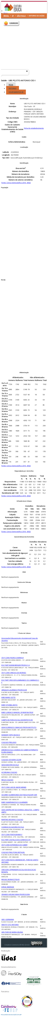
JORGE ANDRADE (7, 887)
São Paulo (21, 16)
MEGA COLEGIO (7, 780)
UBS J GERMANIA (7, 919)
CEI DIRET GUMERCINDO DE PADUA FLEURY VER (19, 795)
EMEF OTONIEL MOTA (9, 705)
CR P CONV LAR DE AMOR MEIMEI (13, 787)
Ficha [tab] (11, 85)
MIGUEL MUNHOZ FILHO (10, 879)
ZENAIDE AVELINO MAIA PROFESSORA (15, 894)
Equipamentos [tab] (16, 92)
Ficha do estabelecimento (34, 128)
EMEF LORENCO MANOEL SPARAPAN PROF (17, 712)
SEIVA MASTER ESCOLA (10, 765)
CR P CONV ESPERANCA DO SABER (14, 845)
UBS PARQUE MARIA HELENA (12, 932)
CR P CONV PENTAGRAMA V (11, 834)
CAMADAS (13, 23)
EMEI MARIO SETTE (8, 697)
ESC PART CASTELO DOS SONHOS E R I (16, 840)
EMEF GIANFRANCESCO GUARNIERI (14, 802)
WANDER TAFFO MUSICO (10, 735)
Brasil (6, 16)
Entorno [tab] (12, 88)
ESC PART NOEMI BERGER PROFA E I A (15, 665)
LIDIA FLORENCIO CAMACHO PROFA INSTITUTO (18, 727)
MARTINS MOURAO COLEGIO (12, 819)
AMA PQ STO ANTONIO (10, 924)
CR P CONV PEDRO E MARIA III (12, 658)
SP (13, 16)
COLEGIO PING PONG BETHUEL (13, 852)
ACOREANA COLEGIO (9, 772)
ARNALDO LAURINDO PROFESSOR (14, 690)
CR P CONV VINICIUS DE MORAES (13, 672)
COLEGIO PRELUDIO (8, 742)
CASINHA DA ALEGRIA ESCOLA (12, 827)
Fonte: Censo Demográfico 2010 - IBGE (16, 182)
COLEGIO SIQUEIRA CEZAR (11, 759)
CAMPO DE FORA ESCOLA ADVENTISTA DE (17, 720)
